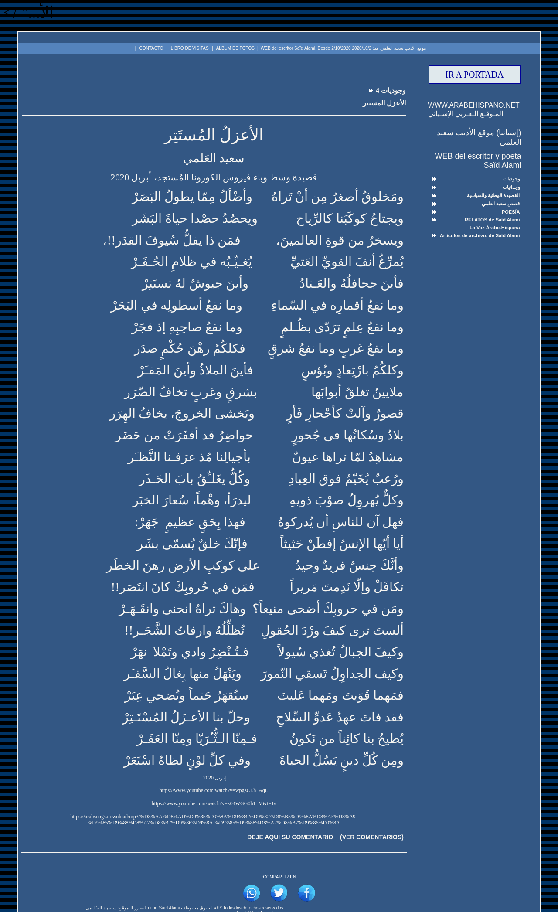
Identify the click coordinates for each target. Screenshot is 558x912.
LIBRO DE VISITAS (190, 48)
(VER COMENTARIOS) (372, 837)
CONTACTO (151, 48)
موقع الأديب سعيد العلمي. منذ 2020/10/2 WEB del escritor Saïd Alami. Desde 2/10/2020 (343, 48)
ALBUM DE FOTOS (235, 48)
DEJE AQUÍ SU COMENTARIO (290, 837)
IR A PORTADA (475, 74)
